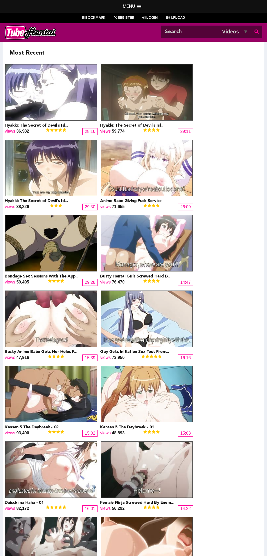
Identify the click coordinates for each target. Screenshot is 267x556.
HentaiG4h (25, 502)
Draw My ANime (91, 496)
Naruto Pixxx (148, 502)
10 (139, 411)
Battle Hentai (149, 496)
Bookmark (93, 18)
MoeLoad (206, 496)
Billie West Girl (211, 484)
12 (162, 411)
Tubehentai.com (26, 539)
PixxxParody (148, 484)
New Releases (100, 526)
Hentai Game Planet (33, 490)
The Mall (145, 509)
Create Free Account (140, 533)
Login (150, 18)
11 (151, 411)
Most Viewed (128, 526)
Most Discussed (179, 526)
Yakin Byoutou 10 (86, 388)
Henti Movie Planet (154, 490)
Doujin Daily (87, 484)
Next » (249, 411)
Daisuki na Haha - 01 (154, 219)
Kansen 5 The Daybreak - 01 (97, 219)
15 (196, 411)
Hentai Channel (29, 484)
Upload (175, 18)
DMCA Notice (87, 539)
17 (219, 411)
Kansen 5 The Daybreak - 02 (31, 219)
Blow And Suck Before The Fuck (35, 388)
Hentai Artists (88, 502)
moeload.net (26, 509)
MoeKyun (206, 502)
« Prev (18, 411)
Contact (171, 533)
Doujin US (85, 490)
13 (174, 411)
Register (124, 18)
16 (208, 411)
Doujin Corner (27, 496)
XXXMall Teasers (213, 490)
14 (185, 411)
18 (231, 411)
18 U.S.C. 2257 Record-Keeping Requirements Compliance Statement (192, 539)
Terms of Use (115, 539)
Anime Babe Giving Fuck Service (230, 106)
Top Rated (152, 526)
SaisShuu (85, 509)
